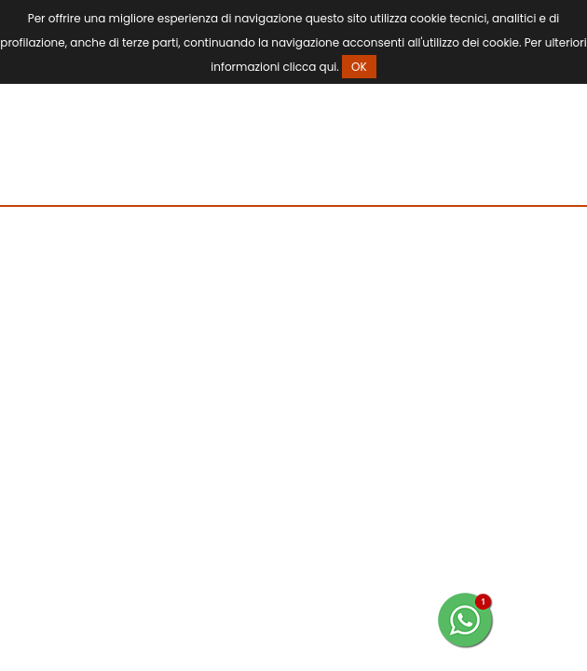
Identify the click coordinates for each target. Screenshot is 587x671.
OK (359, 67)
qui (328, 67)
